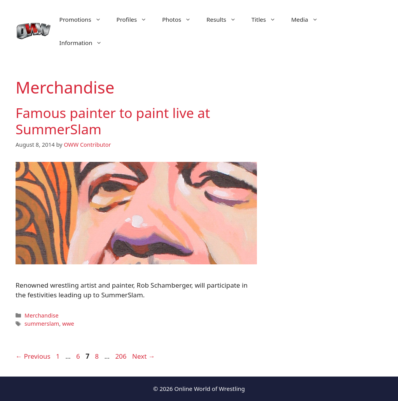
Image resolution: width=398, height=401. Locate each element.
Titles (267, 19)
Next (143, 356)
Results (225, 19)
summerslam (41, 323)
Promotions (84, 19)
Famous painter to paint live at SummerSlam (113, 121)
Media (308, 19)
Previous (33, 356)
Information (84, 42)
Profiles (136, 19)
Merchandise (41, 315)
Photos (180, 19)
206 (121, 356)
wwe (68, 323)
